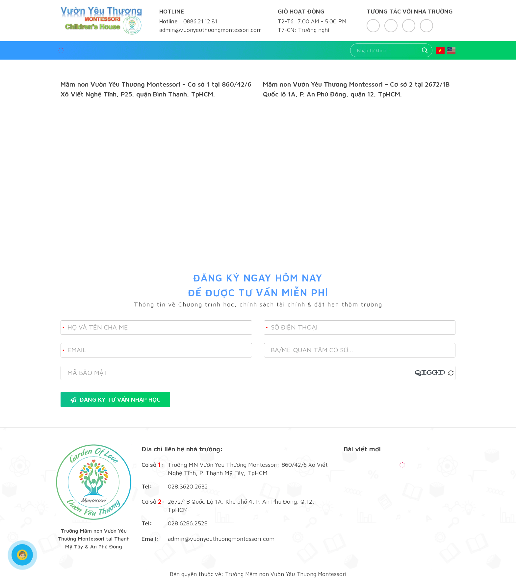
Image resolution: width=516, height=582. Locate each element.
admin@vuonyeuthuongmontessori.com (221, 538)
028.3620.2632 (188, 486)
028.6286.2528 (188, 523)
